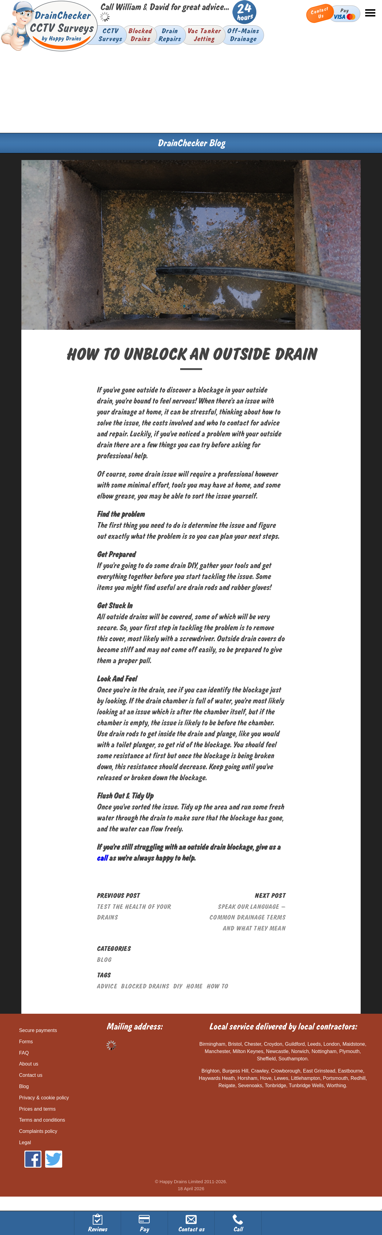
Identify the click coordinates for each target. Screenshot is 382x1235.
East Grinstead (319, 1070)
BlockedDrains (140, 35)
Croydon (273, 1044)
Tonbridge (275, 1085)
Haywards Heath (217, 1078)
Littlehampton (305, 1078)
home (194, 986)
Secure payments (38, 1030)
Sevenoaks (250, 1085)
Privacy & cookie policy (44, 1097)
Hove (265, 1078)
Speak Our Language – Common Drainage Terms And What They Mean (247, 917)
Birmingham (212, 1044)
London (331, 1044)
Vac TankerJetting (204, 35)
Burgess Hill (235, 1070)
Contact (319, 13)
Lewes (281, 1078)
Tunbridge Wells (306, 1085)
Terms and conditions (42, 1120)
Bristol (234, 1044)
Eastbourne (350, 1070)
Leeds (314, 1044)
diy (177, 986)
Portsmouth (335, 1078)
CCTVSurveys (110, 35)
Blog (104, 959)
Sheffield (266, 1058)
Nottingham (324, 1051)
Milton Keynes (248, 1051)
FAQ (24, 1052)
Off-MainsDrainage (243, 35)
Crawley (259, 1070)
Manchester (217, 1051)
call (102, 858)
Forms (26, 1041)
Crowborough (285, 1070)
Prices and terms (37, 1109)
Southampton (292, 1058)
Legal (25, 1142)
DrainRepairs (169, 35)
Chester (252, 1044)
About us (28, 1063)
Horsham (247, 1078)
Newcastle (277, 1051)
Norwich (300, 1051)
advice (107, 986)
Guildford (295, 1044)
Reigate (226, 1085)
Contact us (30, 1075)
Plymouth (349, 1051)
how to (217, 986)
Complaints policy (38, 1131)
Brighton (211, 1070)
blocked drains (145, 986)
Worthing (336, 1085)
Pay (344, 13)
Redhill (358, 1078)
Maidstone (353, 1044)
